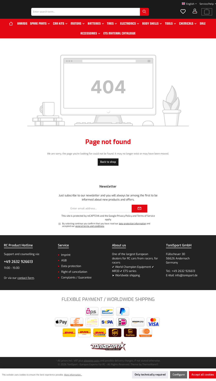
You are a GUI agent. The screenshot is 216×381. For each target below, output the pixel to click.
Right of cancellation (74, 272)
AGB (64, 261)
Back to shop (108, 168)
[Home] (12, 30)
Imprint (65, 255)
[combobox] (95, 15)
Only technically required (150, 374)
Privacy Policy (124, 215)
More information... (73, 374)
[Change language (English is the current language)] (189, 4)
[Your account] (195, 14)
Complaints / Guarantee (76, 277)
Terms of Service (146, 215)
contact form (25, 278)
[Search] (154, 15)
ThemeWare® (150, 364)
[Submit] (139, 209)
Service (63, 245)
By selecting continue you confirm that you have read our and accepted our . (106, 225)
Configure (179, 374)
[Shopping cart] (206, 15)
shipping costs (91, 360)
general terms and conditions (89, 226)
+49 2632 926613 (18, 261)
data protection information (132, 223)
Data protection (71, 266)
